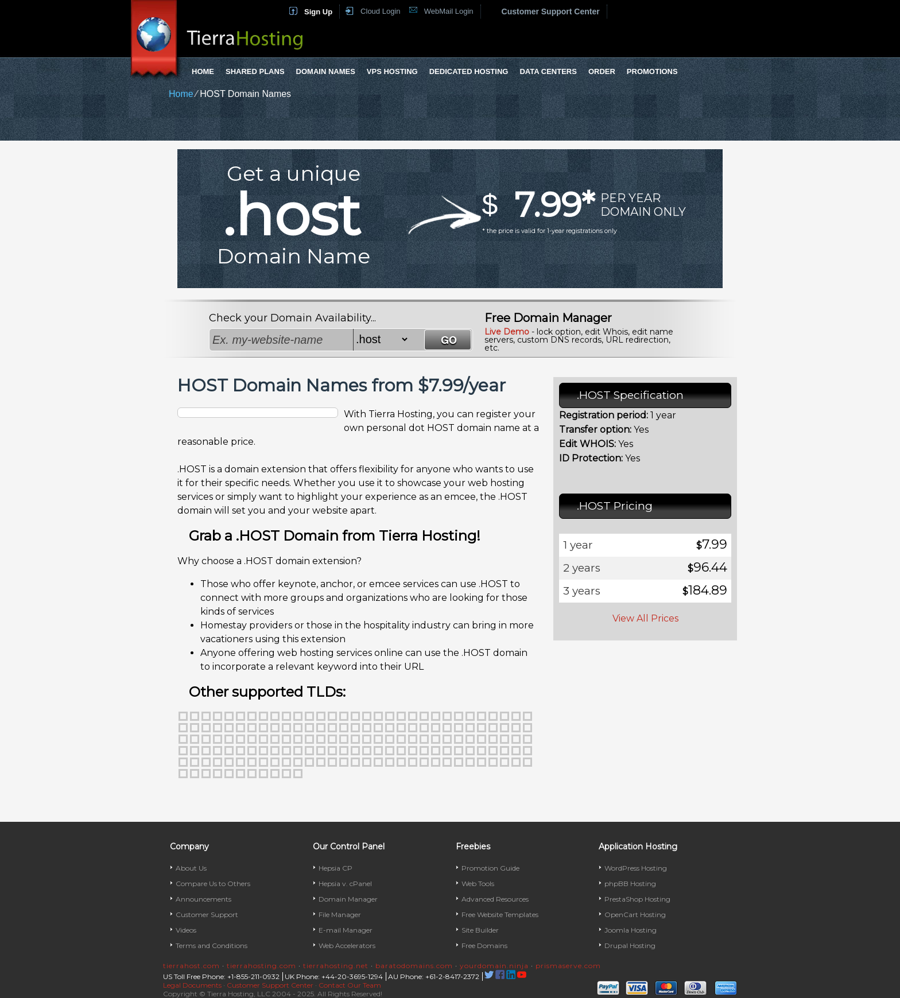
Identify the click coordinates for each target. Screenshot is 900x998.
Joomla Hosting (630, 930)
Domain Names (325, 71)
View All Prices (645, 618)
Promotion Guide (490, 868)
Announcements (203, 899)
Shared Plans (255, 71)
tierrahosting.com (261, 965)
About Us (191, 868)
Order (601, 71)
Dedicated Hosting (469, 71)
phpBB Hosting (630, 883)
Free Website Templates (499, 914)
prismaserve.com (568, 965)
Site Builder (480, 930)
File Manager (340, 914)
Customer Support (207, 914)
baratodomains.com (414, 965)
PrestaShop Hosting (637, 899)
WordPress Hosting (635, 868)
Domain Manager (348, 899)
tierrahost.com (191, 965)
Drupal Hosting (629, 945)
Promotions (652, 71)
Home (203, 71)
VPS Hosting (392, 71)
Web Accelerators (347, 945)
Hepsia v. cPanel (345, 883)
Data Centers (547, 71)
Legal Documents (192, 985)
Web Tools (477, 883)
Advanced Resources (495, 899)
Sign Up (318, 11)
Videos (186, 930)
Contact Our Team (350, 985)
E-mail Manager (346, 930)
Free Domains (484, 945)
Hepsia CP (335, 868)
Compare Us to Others (213, 883)
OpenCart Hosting (635, 914)
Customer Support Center (551, 11)
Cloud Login (380, 11)
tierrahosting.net (335, 965)
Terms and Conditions (211, 945)
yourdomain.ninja (494, 965)
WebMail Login (449, 11)
